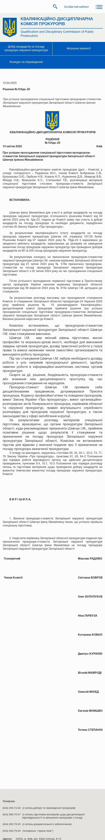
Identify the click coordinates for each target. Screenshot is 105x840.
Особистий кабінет (76, 7)
